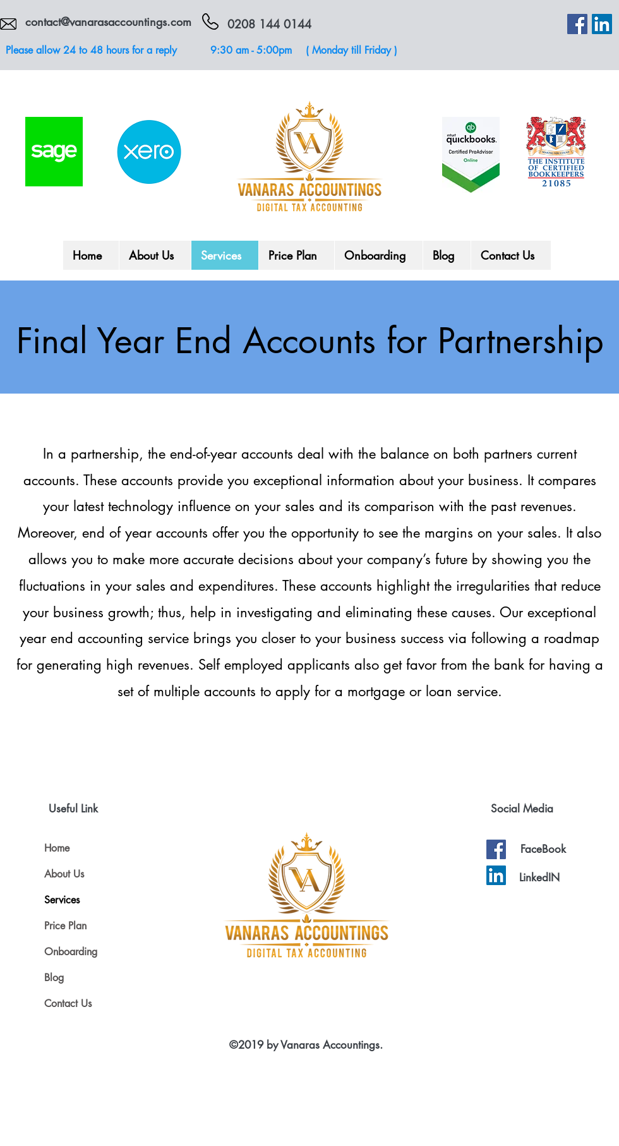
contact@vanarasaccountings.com (108, 21)
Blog (54, 977)
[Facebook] (577, 24)
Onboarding (70, 951)
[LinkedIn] (602, 24)
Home (56, 848)
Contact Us (68, 1003)
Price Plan (65, 925)
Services (62, 900)
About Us (64, 874)
